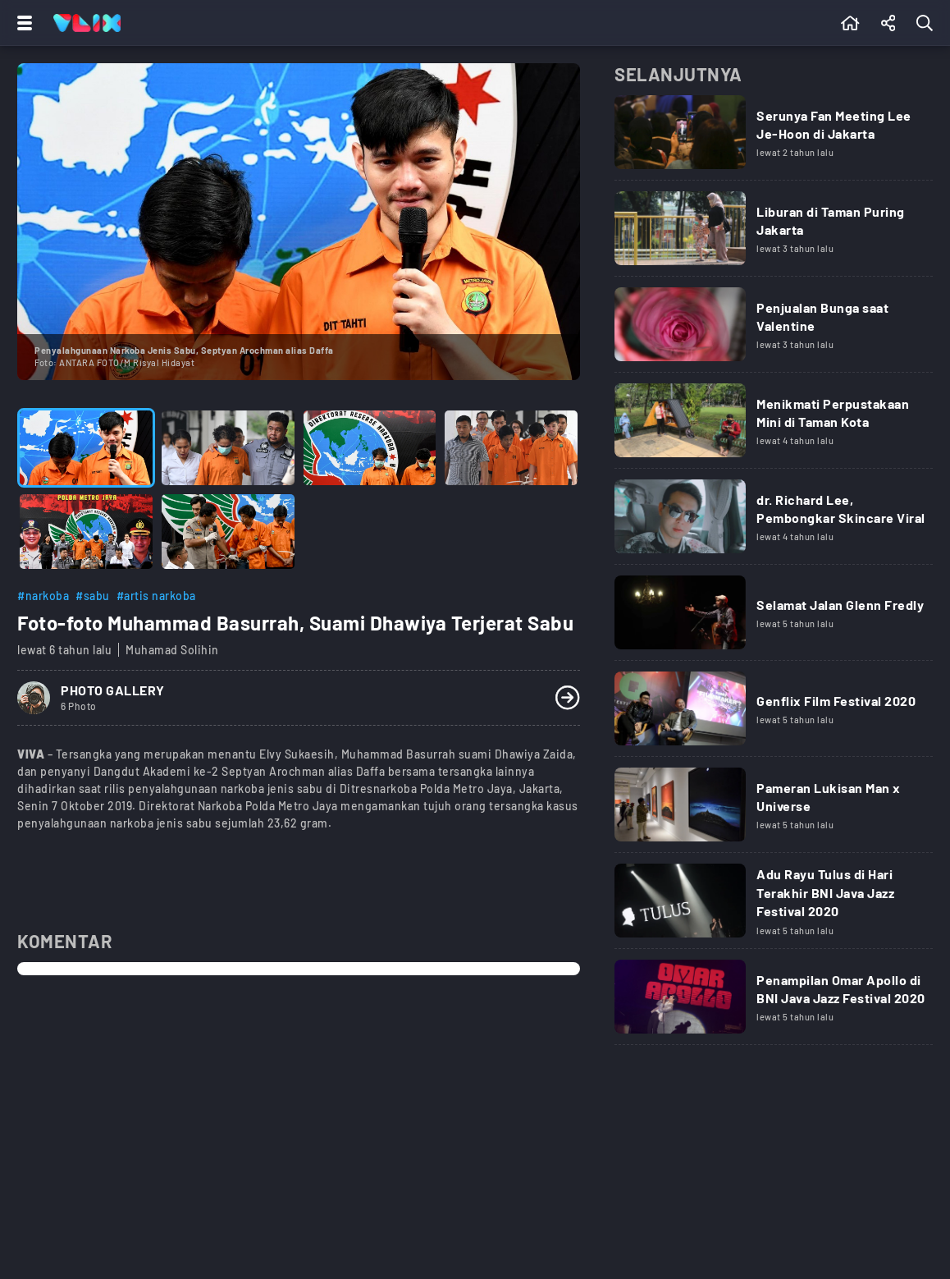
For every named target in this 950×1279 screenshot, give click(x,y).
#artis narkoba (156, 596)
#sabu (92, 596)
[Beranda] (850, 23)
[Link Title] (773, 138)
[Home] (87, 23)
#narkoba (43, 596)
